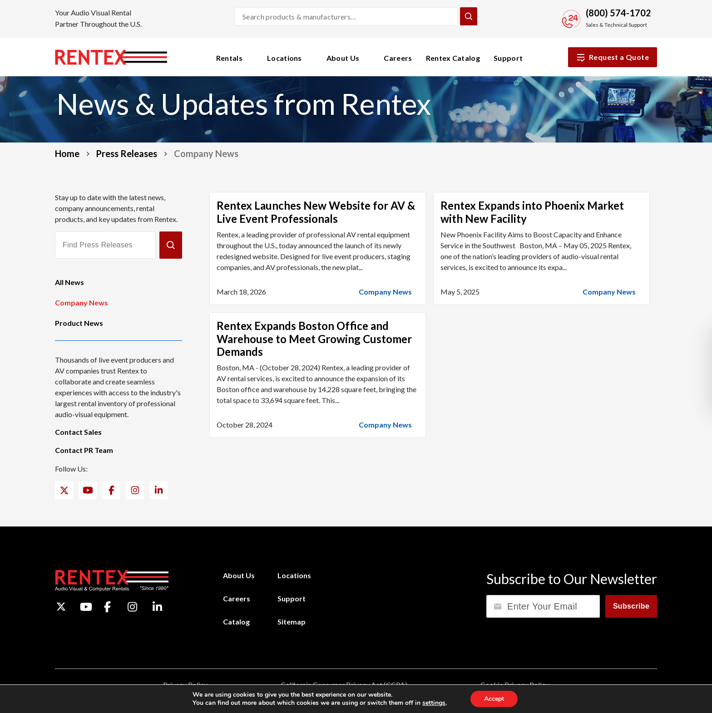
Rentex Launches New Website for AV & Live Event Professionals (316, 212)
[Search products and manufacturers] (346, 16)
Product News (79, 323)
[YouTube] (88, 490)
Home (67, 153)
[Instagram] (135, 490)
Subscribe (631, 606)
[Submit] (170, 245)
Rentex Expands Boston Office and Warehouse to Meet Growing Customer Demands (314, 339)
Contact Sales (78, 432)
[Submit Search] (468, 16)
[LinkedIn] (158, 490)
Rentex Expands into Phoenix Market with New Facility (532, 212)
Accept (494, 698)
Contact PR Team (84, 450)
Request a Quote (612, 57)
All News (69, 282)
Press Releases (126, 153)
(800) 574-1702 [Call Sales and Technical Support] (618, 12)
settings (433, 703)
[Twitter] (64, 490)
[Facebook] (111, 490)
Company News (81, 302)
